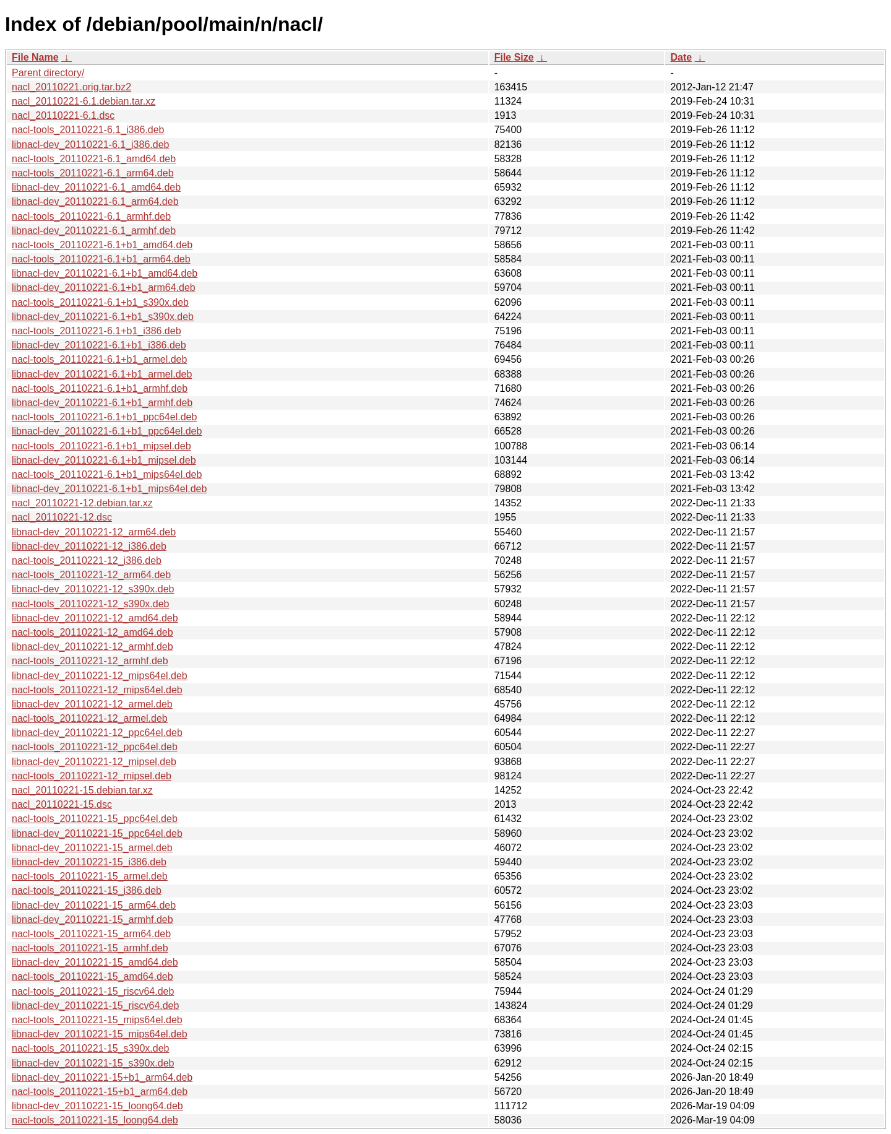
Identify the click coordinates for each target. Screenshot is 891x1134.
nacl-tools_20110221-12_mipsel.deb (91, 776)
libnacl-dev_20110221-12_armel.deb (92, 704)
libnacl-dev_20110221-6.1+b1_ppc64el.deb (107, 431)
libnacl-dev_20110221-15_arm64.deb (94, 905)
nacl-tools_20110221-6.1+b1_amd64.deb (102, 245)
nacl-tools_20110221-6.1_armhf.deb (91, 216)
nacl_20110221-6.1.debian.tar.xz (83, 101)
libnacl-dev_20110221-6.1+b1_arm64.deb (104, 287)
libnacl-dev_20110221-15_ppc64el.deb (97, 833)
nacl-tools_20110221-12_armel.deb (90, 718)
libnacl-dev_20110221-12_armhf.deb (92, 646)
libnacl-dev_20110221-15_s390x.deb (93, 1063)
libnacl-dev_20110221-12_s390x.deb (93, 589)
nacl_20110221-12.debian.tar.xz (82, 503)
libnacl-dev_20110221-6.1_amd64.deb (96, 187)
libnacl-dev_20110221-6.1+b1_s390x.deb (103, 316)
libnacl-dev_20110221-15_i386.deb (89, 862)
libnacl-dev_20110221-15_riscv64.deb (95, 1005)
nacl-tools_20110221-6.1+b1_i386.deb (96, 331)
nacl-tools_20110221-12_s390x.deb (90, 604)
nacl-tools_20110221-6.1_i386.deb (88, 129)
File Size (514, 57)
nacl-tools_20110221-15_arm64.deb (91, 933)
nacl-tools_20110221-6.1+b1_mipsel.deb (101, 446)
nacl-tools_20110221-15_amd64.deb (92, 976)
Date (681, 57)
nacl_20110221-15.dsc (62, 804)
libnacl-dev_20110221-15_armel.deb (92, 847)
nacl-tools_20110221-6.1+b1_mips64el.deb (107, 474)
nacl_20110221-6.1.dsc (63, 115)
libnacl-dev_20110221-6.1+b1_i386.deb (99, 345)
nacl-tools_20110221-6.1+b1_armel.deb (99, 359)
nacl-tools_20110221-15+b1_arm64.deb (99, 1091)
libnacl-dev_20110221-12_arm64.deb (94, 532)
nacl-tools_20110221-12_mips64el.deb (97, 690)
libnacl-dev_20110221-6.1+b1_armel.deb (102, 374)
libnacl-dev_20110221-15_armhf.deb (92, 919)
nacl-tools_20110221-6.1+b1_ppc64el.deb (104, 417)
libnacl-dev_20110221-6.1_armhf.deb (94, 230)
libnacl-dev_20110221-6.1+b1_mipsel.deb (104, 460)
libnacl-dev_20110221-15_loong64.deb (97, 1106)
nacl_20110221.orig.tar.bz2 (71, 87)
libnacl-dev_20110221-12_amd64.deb (95, 618)
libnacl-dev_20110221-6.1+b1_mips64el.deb (109, 488)
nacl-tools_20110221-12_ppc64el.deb (95, 747)
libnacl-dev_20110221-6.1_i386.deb (90, 144)
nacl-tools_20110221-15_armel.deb (90, 876)
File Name (35, 57)
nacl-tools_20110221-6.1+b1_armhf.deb (99, 388)
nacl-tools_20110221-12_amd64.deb (92, 632)
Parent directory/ (48, 72)
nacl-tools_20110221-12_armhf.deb (90, 661)
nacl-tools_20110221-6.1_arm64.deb (93, 173)
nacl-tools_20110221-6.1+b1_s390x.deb (100, 302)
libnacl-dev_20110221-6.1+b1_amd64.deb (104, 273)
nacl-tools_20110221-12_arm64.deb (91, 574)
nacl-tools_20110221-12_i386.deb (86, 560)
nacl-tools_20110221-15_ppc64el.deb (95, 818)
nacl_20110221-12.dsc (62, 517)
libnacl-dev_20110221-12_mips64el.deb (99, 675)
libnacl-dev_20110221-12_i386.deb (89, 546)
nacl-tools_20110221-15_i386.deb (86, 890)
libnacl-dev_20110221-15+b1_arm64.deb (102, 1077)
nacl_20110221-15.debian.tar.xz (82, 790)
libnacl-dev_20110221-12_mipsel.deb (94, 761)
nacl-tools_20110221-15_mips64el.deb (97, 1020)
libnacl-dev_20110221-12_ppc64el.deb (97, 732)
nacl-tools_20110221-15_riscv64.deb (93, 991)
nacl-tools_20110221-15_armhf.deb (90, 948)
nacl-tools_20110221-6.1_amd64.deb (94, 159)
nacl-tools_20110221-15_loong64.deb (95, 1120)
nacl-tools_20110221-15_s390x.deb (90, 1048)
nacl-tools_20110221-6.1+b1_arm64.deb (101, 259)
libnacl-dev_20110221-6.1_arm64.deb (95, 201)
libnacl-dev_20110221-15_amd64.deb (95, 962)
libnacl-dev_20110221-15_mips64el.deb (99, 1034)
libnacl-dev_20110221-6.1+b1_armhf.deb (102, 402)
